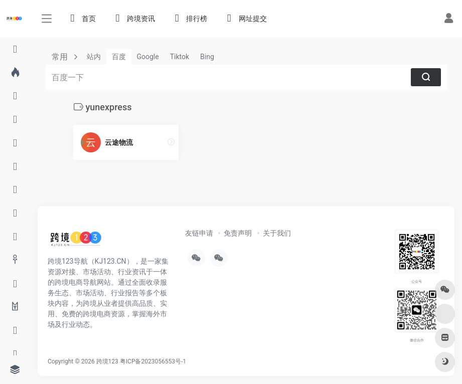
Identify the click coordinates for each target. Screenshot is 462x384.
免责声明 (238, 233)
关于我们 (277, 233)
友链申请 (199, 233)
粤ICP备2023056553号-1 (153, 361)
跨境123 (107, 361)
